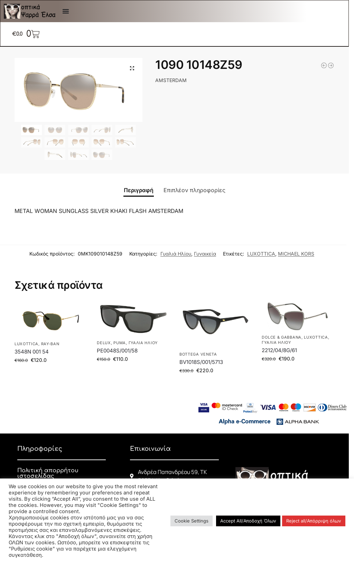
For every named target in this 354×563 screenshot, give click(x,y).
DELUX (104, 342)
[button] (132, 68)
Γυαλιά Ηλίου (175, 254)
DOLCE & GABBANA (281, 337)
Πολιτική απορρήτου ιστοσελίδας (47, 473)
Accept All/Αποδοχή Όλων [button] (248, 521)
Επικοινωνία (150, 448)
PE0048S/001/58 (117, 350)
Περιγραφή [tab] (138, 190)
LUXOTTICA (261, 254)
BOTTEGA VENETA (198, 354)
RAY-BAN (50, 343)
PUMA (119, 342)
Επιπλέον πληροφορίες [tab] (194, 190)
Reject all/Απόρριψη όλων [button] (313, 521)
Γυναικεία (205, 254)
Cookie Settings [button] (191, 521)
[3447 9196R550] (323, 65)
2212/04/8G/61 (279, 350)
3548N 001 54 (32, 351)
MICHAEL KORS (296, 254)
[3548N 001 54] (330, 65)
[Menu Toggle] (65, 11)
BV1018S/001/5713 (201, 362)
